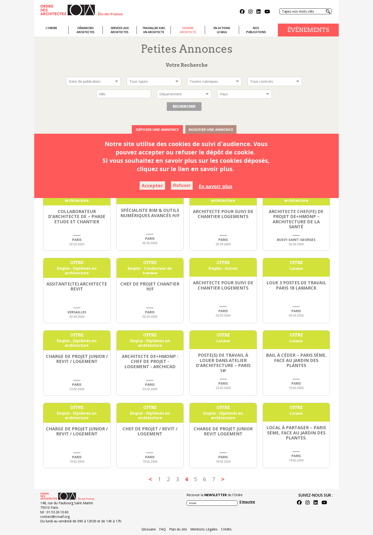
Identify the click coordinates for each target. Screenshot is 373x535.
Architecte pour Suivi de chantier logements (223, 214)
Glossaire (149, 529)
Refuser (182, 185)
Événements (308, 29)
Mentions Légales (204, 529)
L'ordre (51, 28)
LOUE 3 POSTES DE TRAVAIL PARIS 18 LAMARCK (296, 285)
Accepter (152, 185)
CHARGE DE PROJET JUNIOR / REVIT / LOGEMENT (77, 358)
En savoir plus (215, 186)
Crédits (226, 529)
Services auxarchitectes (120, 30)
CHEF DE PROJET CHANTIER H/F (149, 286)
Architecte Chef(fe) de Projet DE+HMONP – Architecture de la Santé (296, 219)
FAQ (162, 529)
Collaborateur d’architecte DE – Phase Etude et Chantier (76, 216)
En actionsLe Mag (222, 30)
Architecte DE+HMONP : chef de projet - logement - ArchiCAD (150, 361)
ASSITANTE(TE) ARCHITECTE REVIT (76, 286)
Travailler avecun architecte (153, 30)
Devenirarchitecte (188, 30)
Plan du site (178, 529)
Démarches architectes (85, 30)
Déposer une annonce (157, 129)
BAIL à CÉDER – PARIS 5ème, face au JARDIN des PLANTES (296, 360)
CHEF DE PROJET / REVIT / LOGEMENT (150, 431)
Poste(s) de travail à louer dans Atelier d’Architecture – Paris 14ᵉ (223, 362)
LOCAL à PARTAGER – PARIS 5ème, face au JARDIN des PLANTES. (296, 433)
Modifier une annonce (211, 129)
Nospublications (256, 30)
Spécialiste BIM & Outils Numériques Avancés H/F (150, 212)
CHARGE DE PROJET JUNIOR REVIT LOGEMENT (223, 431)
